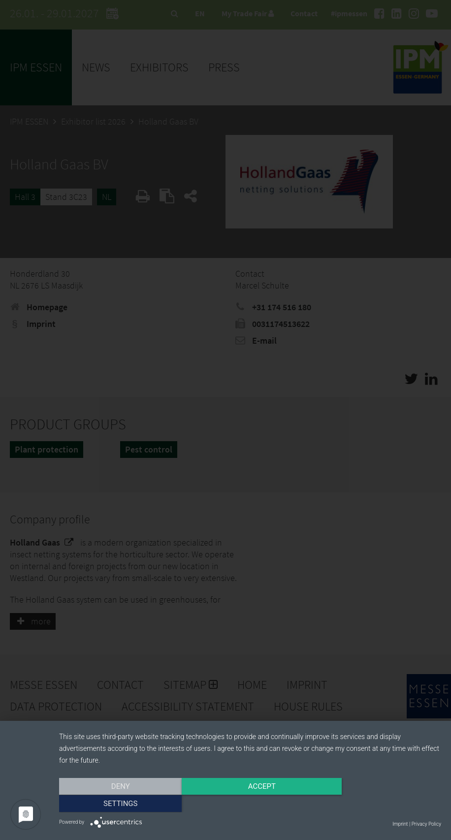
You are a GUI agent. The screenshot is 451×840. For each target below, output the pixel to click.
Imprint (400, 824)
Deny (116, 804)
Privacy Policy (426, 824)
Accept (250, 804)
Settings (384, 804)
